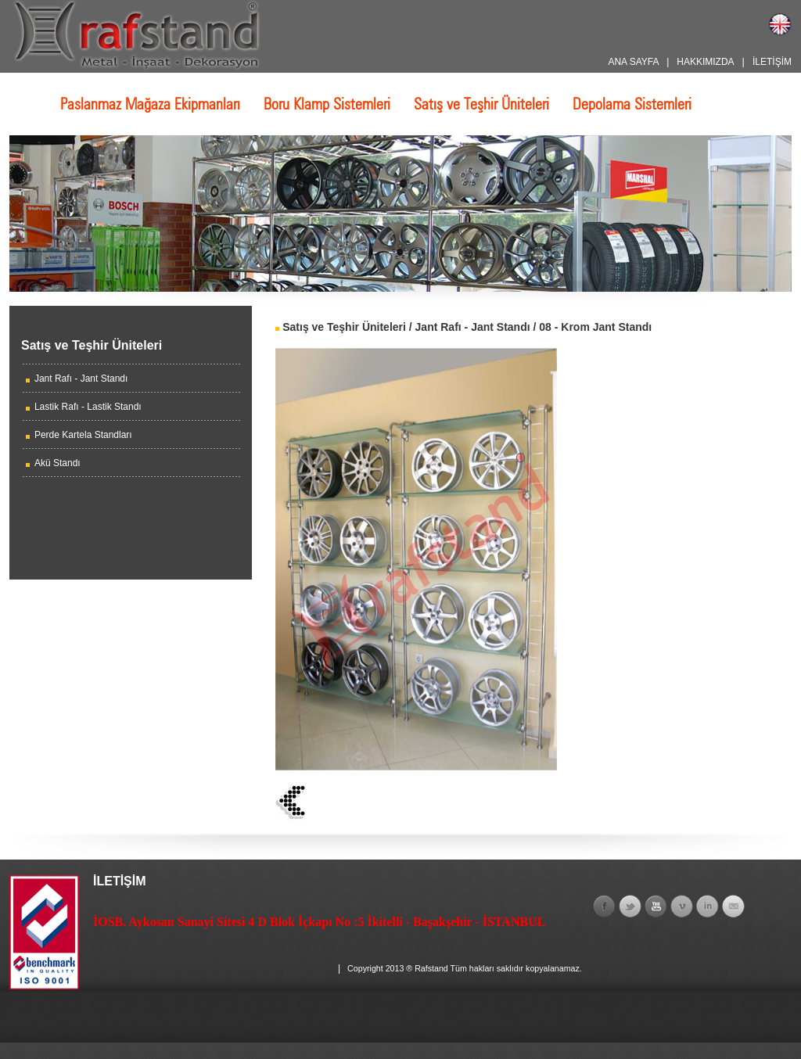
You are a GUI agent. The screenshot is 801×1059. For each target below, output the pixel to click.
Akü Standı (57, 463)
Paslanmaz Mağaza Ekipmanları (150, 104)
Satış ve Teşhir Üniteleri (481, 104)
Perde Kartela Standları (83, 434)
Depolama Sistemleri (632, 104)
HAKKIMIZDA (705, 61)
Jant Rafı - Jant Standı (81, 378)
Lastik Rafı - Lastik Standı (88, 406)
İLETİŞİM (772, 61)
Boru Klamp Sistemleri (327, 104)
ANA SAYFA (633, 61)
